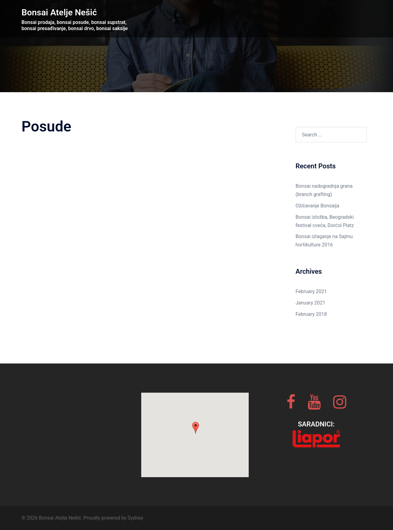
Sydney (135, 518)
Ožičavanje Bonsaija (318, 206)
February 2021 (311, 291)
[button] (195, 428)
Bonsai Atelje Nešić (64, 12)
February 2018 (311, 314)
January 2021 (310, 303)
